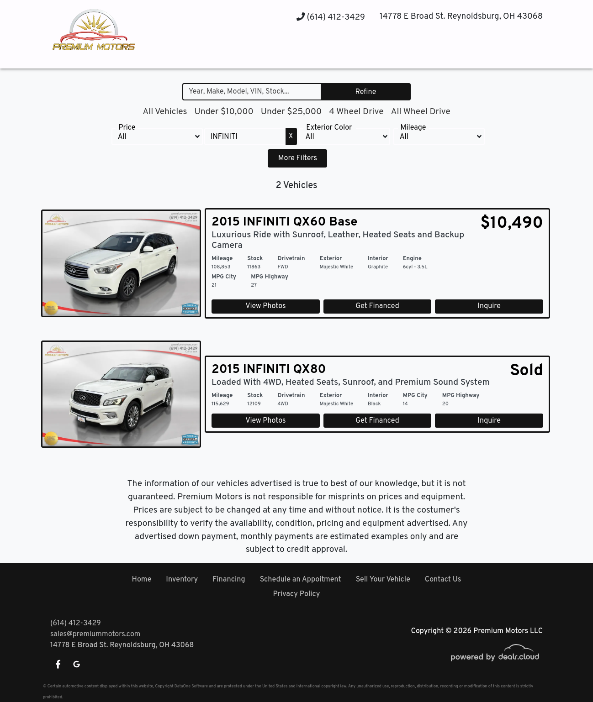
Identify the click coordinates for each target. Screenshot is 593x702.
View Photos (265, 306)
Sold (526, 371)
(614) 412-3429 (330, 17)
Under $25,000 (291, 111)
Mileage (413, 127)
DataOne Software (191, 686)
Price (126, 127)
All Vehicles (165, 111)
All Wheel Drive (420, 111)
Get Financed (377, 306)
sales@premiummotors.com (95, 634)
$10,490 (511, 223)
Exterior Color (329, 127)
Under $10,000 (223, 111)
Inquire (489, 306)
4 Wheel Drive (356, 111)
